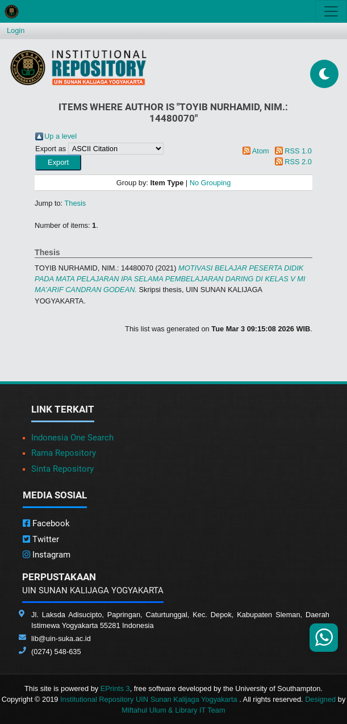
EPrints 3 (115, 688)
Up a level (60, 136)
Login (15, 30)
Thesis (75, 203)
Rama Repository (63, 453)
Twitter (41, 539)
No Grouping (210, 182)
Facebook (46, 523)
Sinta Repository (62, 469)
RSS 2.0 (298, 161)
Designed (320, 699)
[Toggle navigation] (331, 11)
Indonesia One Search (72, 437)
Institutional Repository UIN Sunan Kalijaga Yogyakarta (149, 699)
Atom (260, 151)
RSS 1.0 (298, 151)
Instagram (46, 555)
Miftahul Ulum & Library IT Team (173, 710)
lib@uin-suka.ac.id (61, 638)
